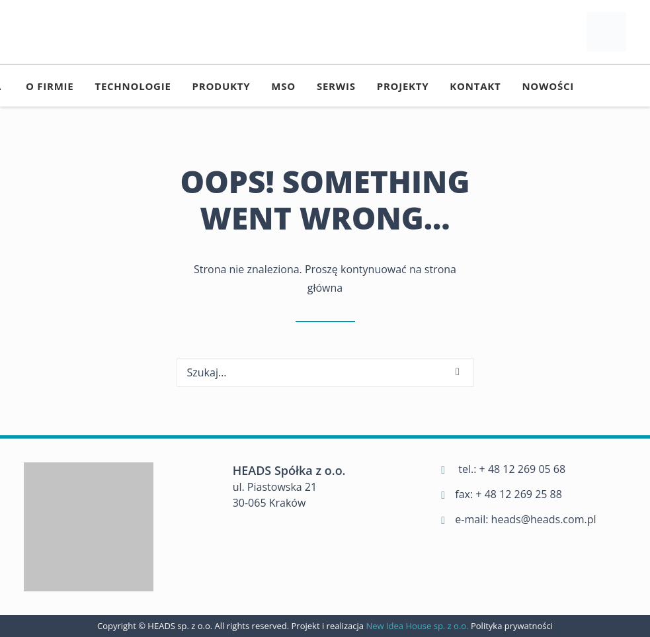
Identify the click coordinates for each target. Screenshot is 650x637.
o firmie (49, 86)
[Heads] (606, 32)
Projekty (403, 86)
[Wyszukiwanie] (325, 372)
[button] (457, 372)
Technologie (133, 86)
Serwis (336, 86)
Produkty (221, 86)
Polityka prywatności (512, 626)
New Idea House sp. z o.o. (418, 626)
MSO (283, 86)
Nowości (548, 86)
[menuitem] (49, 86)
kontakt (475, 86)
